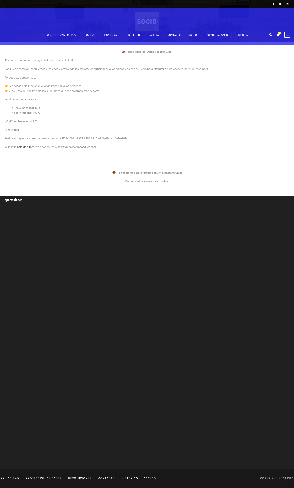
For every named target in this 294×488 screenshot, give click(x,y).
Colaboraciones (217, 34)
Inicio (47, 34)
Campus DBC (68, 34)
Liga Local (111, 34)
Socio (193, 34)
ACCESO (150, 478)
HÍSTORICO (129, 478)
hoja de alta (24, 147)
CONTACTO (106, 478)
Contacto (174, 34)
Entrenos (133, 34)
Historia (242, 34)
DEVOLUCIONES (80, 478)
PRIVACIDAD (10, 478)
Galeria (153, 34)
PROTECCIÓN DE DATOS (44, 478)
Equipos (90, 34)
